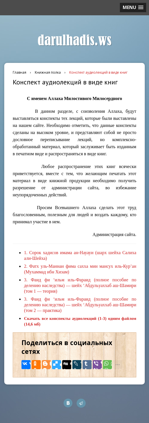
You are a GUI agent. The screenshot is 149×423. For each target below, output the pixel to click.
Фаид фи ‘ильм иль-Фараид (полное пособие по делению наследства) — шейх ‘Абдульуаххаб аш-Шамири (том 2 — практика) (80, 305)
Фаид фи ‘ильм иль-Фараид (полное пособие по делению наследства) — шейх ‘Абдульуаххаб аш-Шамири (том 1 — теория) (80, 285)
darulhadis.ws (74, 40)
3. (25, 279)
